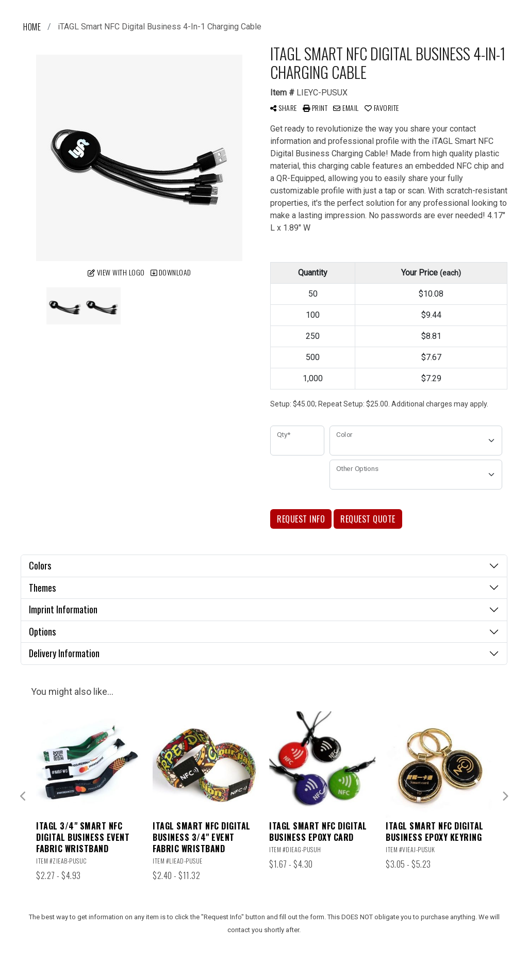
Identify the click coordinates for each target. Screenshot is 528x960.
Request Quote (367, 519)
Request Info (301, 519)
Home (32, 27)
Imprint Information (63, 609)
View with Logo (116, 272)
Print (315, 107)
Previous (23, 796)
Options (42, 631)
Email (346, 107)
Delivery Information (64, 653)
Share (283, 107)
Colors (40, 565)
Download (171, 272)
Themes (42, 587)
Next (505, 796)
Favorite (382, 107)
